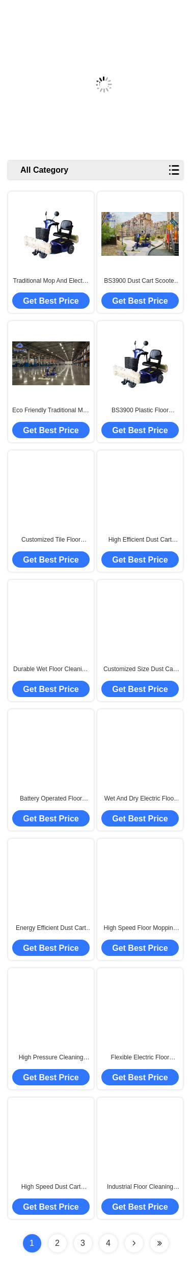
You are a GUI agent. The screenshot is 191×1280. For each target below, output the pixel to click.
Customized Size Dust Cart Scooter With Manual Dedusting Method (140, 669)
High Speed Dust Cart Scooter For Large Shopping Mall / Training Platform (51, 1187)
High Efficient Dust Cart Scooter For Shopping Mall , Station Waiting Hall (140, 540)
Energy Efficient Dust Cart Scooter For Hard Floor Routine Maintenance (51, 928)
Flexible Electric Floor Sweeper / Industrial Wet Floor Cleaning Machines (140, 1058)
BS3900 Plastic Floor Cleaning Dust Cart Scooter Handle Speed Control (140, 411)
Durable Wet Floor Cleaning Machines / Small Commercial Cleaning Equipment (51, 669)
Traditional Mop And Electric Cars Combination (51, 281)
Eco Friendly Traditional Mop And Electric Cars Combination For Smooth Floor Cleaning (51, 411)
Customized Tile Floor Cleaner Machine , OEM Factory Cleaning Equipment (50, 540)
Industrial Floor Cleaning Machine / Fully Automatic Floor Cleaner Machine (140, 1187)
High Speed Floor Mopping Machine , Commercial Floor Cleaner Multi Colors (140, 928)
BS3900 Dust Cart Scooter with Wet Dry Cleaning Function (140, 281)
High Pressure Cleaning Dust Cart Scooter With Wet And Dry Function (50, 1058)
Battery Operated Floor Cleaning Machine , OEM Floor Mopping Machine (51, 799)
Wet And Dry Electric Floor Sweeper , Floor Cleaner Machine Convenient (140, 799)
